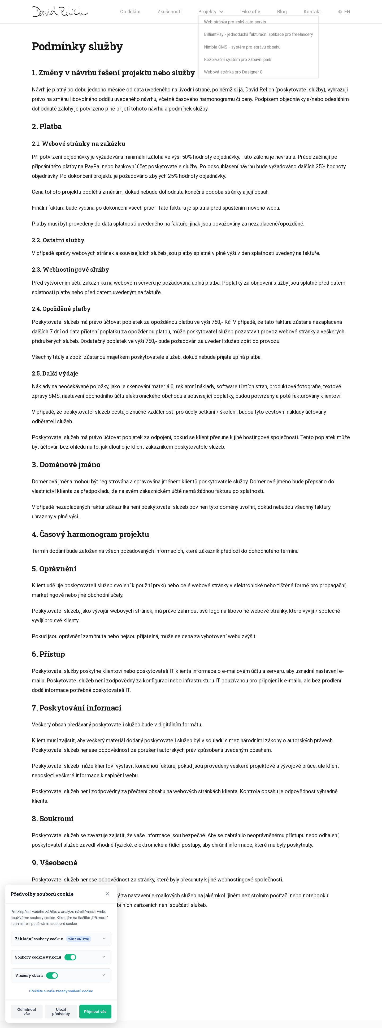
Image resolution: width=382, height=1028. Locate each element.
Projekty (211, 11)
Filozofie (250, 11)
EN (344, 11)
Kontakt (312, 11)
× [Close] (107, 894)
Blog (282, 11)
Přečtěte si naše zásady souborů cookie (61, 991)
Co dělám (130, 11)
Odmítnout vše (26, 1011)
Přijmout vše (95, 1011)
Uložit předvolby (61, 1011)
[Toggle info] (104, 938)
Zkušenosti (169, 11)
